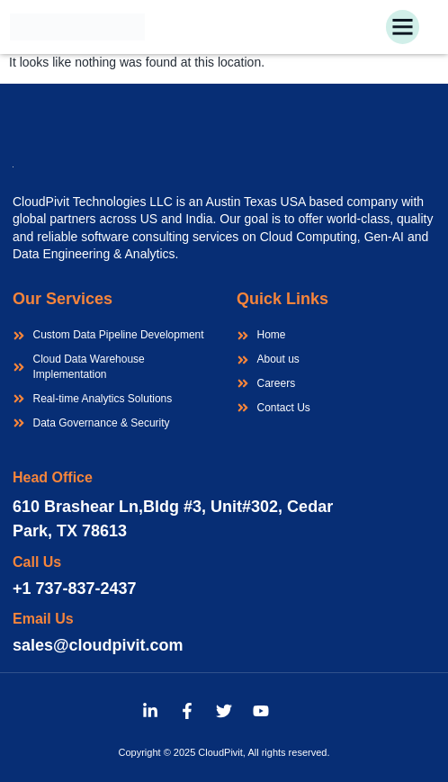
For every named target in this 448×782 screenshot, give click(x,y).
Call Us (37, 562)
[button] (403, 27)
